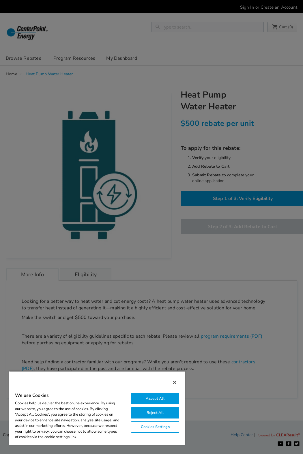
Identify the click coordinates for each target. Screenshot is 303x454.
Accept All (155, 398)
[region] (97, 408)
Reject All (155, 412)
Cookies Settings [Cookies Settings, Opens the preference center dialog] (155, 426)
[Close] (174, 382)
